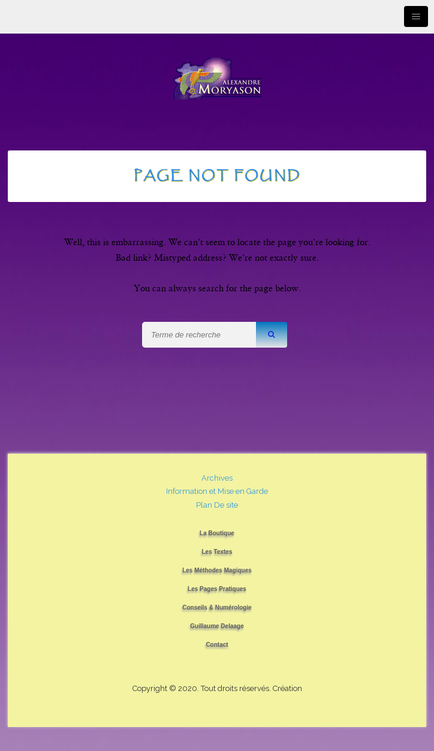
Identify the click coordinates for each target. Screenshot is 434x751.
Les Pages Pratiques (217, 589)
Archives (217, 477)
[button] (271, 335)
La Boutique (217, 533)
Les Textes (217, 551)
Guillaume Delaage (216, 626)
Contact (217, 644)
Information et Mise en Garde (217, 491)
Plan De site (217, 504)
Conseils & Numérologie (217, 607)
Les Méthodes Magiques (217, 570)
